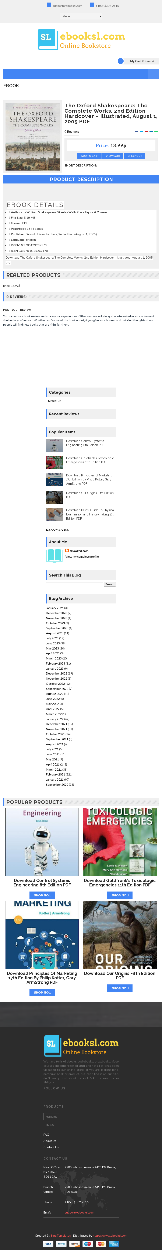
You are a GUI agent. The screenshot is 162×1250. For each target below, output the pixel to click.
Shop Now (42, 895)
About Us (49, 1140)
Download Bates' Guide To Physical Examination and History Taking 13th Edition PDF (90, 514)
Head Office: (51, 1167)
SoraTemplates (61, 1235)
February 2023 (55, 663)
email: (47, 1212)
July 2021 (52, 749)
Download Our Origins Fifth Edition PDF (119, 975)
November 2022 (56, 678)
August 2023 (54, 633)
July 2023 (52, 638)
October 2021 (55, 734)
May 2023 (52, 648)
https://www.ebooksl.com (110, 1235)
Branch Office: (48, 1189)
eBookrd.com (79, 551)
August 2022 (54, 694)
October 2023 (55, 623)
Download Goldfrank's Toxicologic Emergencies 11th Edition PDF (120, 882)
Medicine (54, 401)
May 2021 (52, 759)
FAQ (46, 1134)
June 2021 (53, 754)
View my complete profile (82, 556)
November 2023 (56, 618)
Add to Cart (90, 155)
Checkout (134, 155)
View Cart (113, 155)
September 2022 (57, 688)
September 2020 (57, 784)
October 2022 (55, 683)
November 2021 (56, 729)
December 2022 (56, 673)
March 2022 (54, 714)
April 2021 (53, 764)
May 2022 (52, 703)
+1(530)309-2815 (104, 5)
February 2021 (55, 774)
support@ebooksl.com (64, 5)
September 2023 (57, 628)
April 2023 (53, 653)
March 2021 (54, 769)
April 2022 (53, 709)
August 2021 (54, 744)
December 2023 (56, 613)
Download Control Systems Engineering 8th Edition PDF (42, 882)
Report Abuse (57, 530)
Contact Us (51, 1147)
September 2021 (57, 739)
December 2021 (56, 724)
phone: (48, 1202)
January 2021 (55, 779)
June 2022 (53, 698)
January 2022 (55, 719)
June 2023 (53, 643)
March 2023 (54, 658)
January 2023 (55, 668)
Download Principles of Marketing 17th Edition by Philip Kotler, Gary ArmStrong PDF (89, 479)
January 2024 (55, 608)
